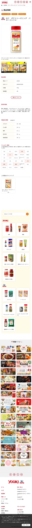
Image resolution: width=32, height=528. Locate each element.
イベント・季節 (4, 499)
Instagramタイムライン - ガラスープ (24, 494)
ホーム (2, 487)
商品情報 (3, 493)
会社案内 (3, 508)
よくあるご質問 (20, 511)
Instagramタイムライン (21, 491)
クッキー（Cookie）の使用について (15, 522)
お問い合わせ (20, 509)
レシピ (2, 490)
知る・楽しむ (20, 487)
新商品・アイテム (4, 503)
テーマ (2, 501)
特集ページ (3, 496)
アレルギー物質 (20, 499)
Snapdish (19, 497)
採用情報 (3, 513)
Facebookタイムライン (21, 489)
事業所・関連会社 (4, 510)
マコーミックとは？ (21, 506)
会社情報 (3, 506)
